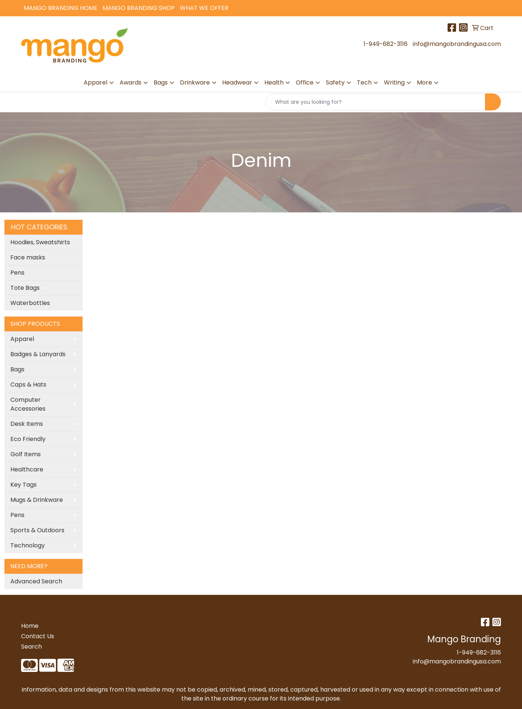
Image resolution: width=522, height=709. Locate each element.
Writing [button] (394, 82)
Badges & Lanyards (38, 354)
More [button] (424, 82)
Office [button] (305, 82)
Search (31, 646)
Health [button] (274, 82)
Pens (17, 272)
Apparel (22, 339)
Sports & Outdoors (37, 530)
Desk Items (26, 424)
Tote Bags (25, 288)
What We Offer (204, 8)
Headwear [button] (237, 82)
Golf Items (25, 454)
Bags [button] (161, 82)
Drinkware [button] (195, 82)
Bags (17, 369)
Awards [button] (130, 82)
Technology (27, 545)
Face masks (27, 257)
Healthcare (26, 469)
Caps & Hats (28, 384)
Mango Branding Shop (139, 8)
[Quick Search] (375, 101)
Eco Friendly (28, 439)
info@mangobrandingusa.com (457, 44)
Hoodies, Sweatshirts (40, 242)
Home (30, 626)
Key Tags (23, 484)
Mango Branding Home (60, 8)
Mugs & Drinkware (36, 500)
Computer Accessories (28, 404)
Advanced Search (36, 581)
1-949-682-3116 (386, 44)
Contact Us (37, 636)
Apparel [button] (95, 82)
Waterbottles (30, 303)
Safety (335, 82)
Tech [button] (364, 82)
